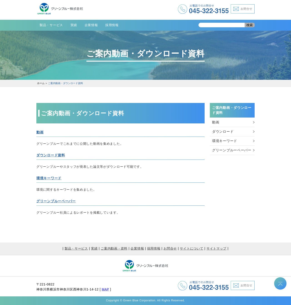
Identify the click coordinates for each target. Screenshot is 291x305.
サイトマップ (216, 248)
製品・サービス (51, 25)
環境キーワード (48, 178)
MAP (105, 289)
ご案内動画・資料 (114, 248)
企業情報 (91, 25)
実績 (73, 25)
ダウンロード (222, 131)
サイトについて (191, 248)
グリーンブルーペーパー (56, 201)
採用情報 (112, 25)
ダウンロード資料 (50, 155)
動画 (39, 132)
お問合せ (170, 248)
